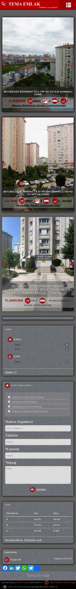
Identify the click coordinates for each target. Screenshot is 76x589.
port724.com (21, 582)
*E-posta (12, 449)
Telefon (11, 435)
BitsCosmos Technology (59, 582)
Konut (14, 339)
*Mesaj (10, 463)
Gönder (38, 489)
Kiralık (42, 349)
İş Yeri (14, 356)
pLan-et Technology (16, 586)
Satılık (42, 345)
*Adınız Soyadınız (19, 422)
